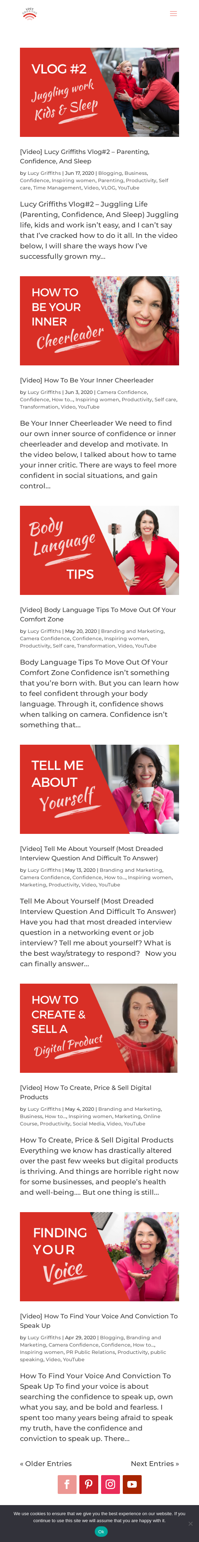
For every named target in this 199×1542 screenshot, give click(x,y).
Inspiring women (73, 180)
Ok (101, 1531)
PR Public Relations (90, 1352)
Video (91, 188)
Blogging (110, 173)
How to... (62, 399)
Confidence (34, 180)
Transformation (39, 407)
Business (136, 173)
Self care (165, 399)
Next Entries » (155, 1463)
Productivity (141, 180)
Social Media (88, 1124)
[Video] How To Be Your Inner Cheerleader (87, 380)
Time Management (57, 188)
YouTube (129, 188)
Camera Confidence (122, 392)
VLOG (108, 188)
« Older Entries (46, 1463)
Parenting (110, 180)
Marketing (33, 885)
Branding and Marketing (132, 631)
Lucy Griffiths (44, 173)
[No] (190, 1523)
